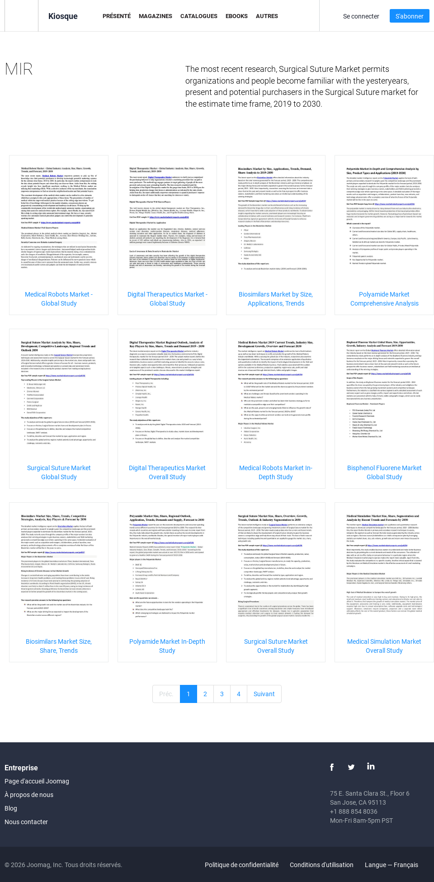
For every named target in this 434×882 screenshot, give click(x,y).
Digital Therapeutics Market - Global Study (167, 298)
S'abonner (410, 16)
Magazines (155, 16)
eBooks (237, 16)
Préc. (166, 693)
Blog (11, 808)
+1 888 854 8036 (353, 811)
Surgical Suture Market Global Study (59, 472)
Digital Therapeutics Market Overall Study (167, 472)
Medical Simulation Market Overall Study (384, 646)
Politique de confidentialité (241, 864)
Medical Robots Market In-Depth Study (275, 472)
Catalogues (198, 16)
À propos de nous (29, 794)
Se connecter (361, 16)
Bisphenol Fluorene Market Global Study (384, 472)
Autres (267, 16)
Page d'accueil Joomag (37, 781)
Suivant (264, 693)
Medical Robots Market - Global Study (59, 298)
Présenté (117, 16)
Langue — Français (397, 864)
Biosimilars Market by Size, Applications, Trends (276, 298)
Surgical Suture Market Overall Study (276, 646)
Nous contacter (26, 821)
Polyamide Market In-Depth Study (167, 646)
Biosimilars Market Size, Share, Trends (59, 646)
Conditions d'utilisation (322, 864)
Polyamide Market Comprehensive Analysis (384, 298)
